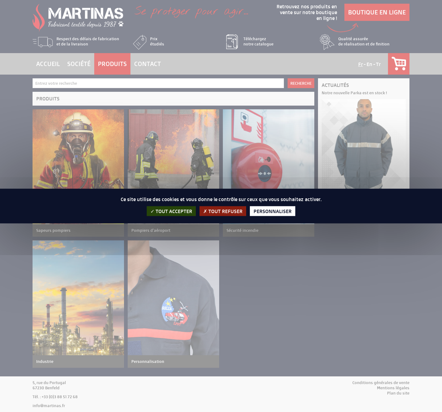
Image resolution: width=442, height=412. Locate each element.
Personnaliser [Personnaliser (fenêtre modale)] (273, 211)
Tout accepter (171, 211)
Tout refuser (222, 211)
